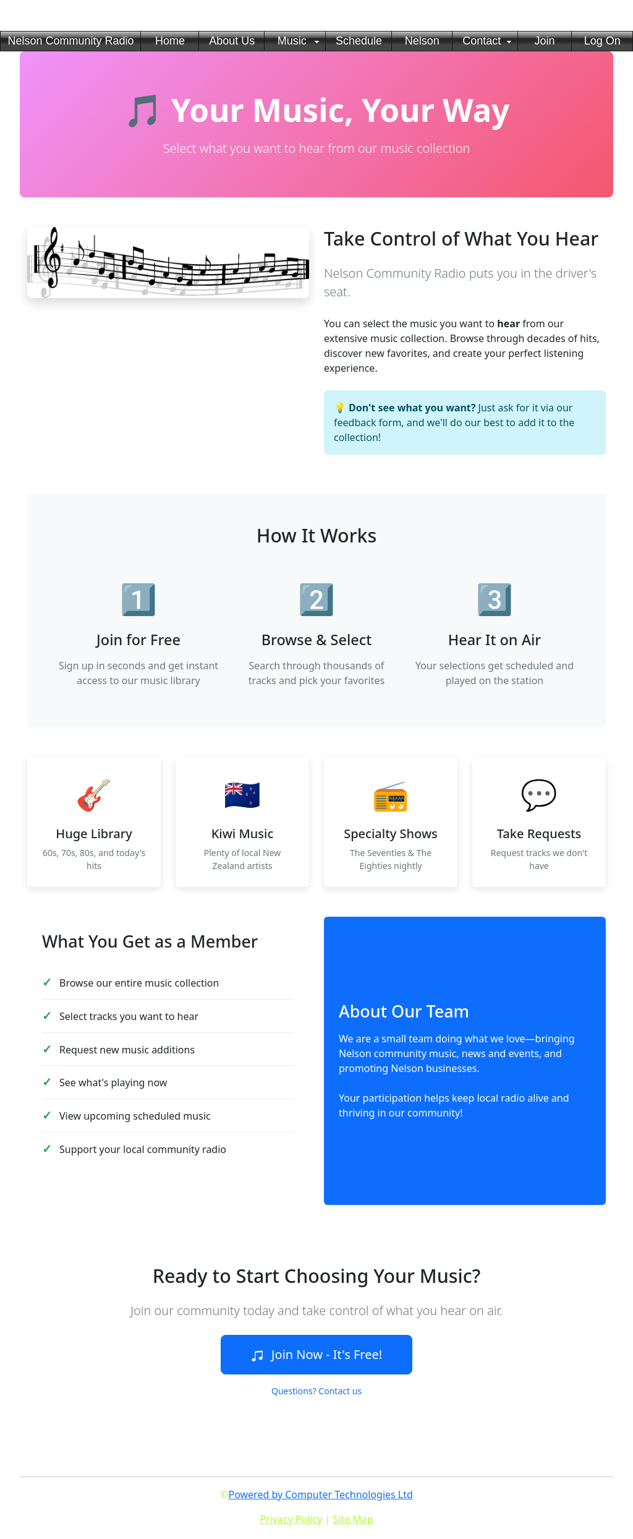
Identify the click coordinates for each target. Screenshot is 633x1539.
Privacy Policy (291, 1519)
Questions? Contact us (316, 1391)
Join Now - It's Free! (316, 1354)
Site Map (353, 1519)
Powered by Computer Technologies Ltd (320, 1494)
